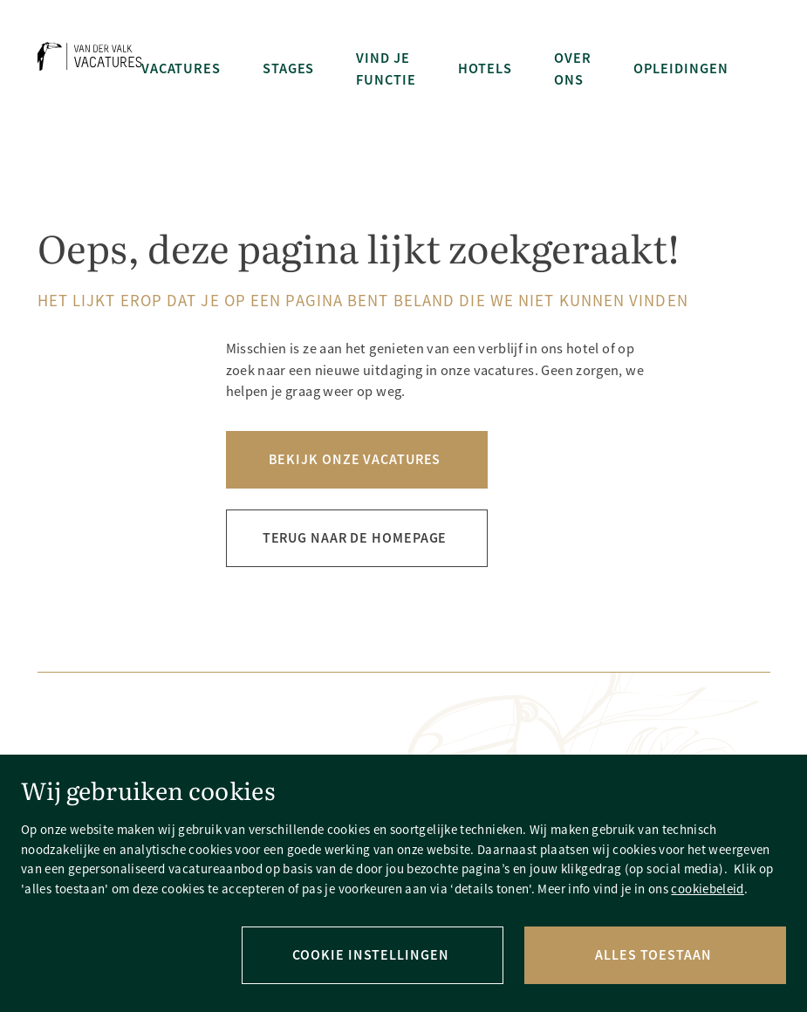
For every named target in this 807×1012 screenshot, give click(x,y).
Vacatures (181, 68)
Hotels (485, 68)
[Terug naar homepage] (89, 69)
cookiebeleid (707, 888)
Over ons (573, 69)
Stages (288, 68)
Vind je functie (385, 69)
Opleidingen (680, 68)
